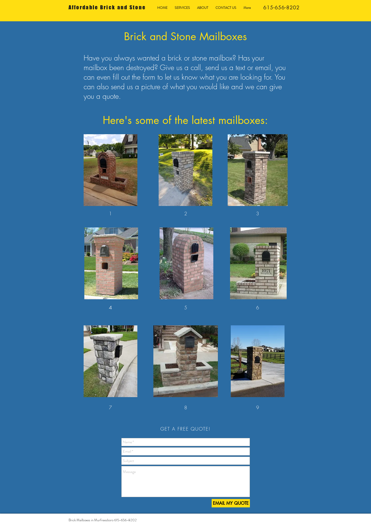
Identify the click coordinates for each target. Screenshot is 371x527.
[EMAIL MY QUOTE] (231, 503)
